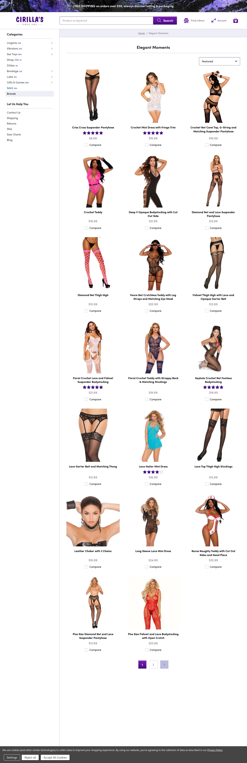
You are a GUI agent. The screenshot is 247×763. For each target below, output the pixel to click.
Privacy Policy (214, 750)
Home (141, 33)
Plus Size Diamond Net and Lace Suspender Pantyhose (93, 636)
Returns (11, 123)
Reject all (30, 757)
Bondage (14, 71)
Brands (11, 94)
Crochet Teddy (93, 212)
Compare (93, 145)
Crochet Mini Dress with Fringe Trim (153, 127)
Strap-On (14, 60)
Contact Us (13, 112)
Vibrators (14, 48)
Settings (12, 757)
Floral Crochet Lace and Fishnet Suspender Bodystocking (93, 380)
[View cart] (235, 20)
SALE (12, 88)
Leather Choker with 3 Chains (92, 551)
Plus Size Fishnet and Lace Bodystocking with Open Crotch (153, 636)
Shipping (12, 118)
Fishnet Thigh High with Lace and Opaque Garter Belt (213, 297)
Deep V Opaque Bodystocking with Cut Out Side (153, 214)
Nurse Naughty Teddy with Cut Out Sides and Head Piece (213, 553)
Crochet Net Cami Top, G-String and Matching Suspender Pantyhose (213, 129)
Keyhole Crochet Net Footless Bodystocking (213, 380)
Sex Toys (14, 54)
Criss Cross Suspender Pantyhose (93, 127)
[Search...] (118, 20)
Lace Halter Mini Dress (153, 466)
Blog (10, 140)
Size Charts (14, 134)
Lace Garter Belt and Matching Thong (93, 466)
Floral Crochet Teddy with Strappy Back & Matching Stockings (153, 380)
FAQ (9, 129)
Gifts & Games (18, 82)
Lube (12, 77)
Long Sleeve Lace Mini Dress (153, 551)
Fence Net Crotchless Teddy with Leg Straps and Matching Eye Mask (153, 297)
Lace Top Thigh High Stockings (213, 466)
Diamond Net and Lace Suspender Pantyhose (213, 214)
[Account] (218, 20)
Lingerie (14, 43)
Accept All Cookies (55, 757)
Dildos (12, 65)
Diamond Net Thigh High (93, 295)
